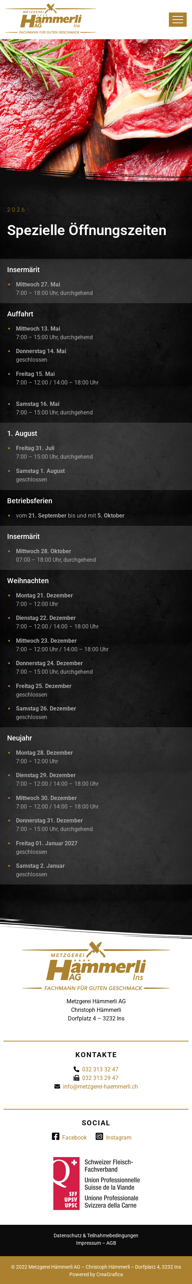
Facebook (69, 1137)
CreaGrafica (109, 1274)
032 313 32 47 (100, 1069)
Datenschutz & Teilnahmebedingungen (96, 1235)
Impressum (88, 1243)
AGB (111, 1243)
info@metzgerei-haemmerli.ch (100, 1086)
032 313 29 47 (100, 1078)
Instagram (114, 1137)
